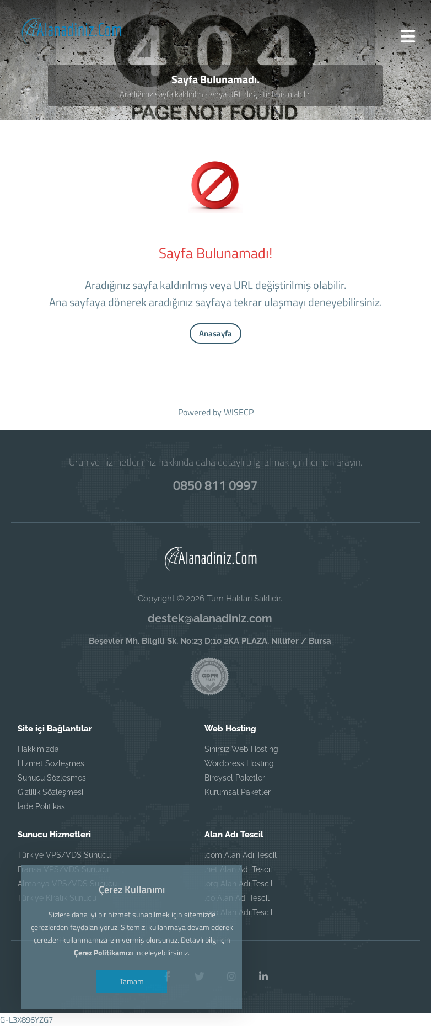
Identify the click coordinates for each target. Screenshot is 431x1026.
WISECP (239, 412)
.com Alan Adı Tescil (240, 855)
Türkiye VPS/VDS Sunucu (64, 855)
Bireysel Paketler (234, 777)
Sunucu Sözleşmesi (53, 777)
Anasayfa (215, 333)
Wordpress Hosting (239, 763)
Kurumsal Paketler (237, 792)
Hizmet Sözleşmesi (52, 763)
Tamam (132, 981)
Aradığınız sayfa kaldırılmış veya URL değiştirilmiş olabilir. (215, 94)
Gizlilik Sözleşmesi (50, 792)
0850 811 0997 (215, 484)
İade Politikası (42, 806)
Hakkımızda (38, 749)
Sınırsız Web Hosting (241, 749)
